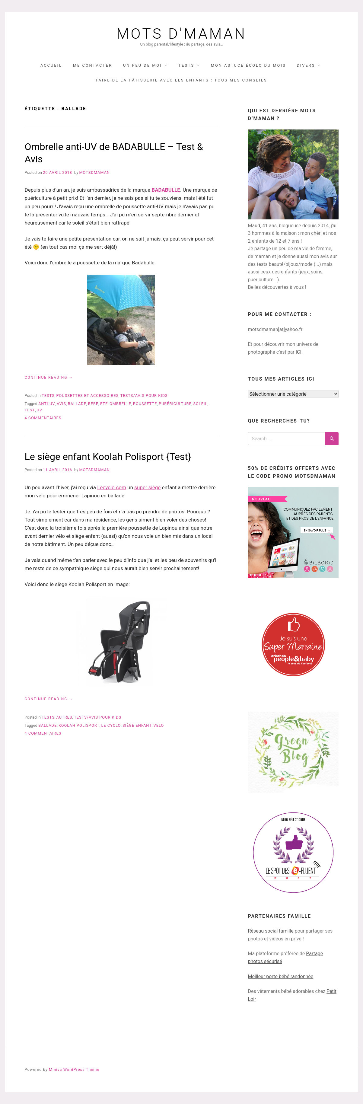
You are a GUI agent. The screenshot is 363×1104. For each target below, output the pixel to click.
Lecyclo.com (111, 487)
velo (159, 725)
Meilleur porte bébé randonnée (281, 976)
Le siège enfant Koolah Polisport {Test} (108, 456)
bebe (93, 403)
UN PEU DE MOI (142, 65)
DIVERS (306, 65)
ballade (77, 403)
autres (64, 717)
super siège (147, 487)
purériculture (175, 403)
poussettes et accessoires (87, 395)
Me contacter (92, 65)
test (30, 410)
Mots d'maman (181, 34)
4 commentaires (43, 418)
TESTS (186, 65)
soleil (200, 403)
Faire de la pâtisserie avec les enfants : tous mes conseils (181, 80)
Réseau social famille (271, 931)
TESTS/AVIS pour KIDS (144, 395)
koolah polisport (79, 725)
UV (39, 410)
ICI (298, 352)
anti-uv (46, 403)
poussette (145, 403)
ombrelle (120, 403)
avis (61, 403)
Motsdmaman (94, 172)
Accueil (51, 65)
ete (104, 403)
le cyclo (111, 725)
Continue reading (49, 378)
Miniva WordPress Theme (74, 1069)
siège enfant (137, 725)
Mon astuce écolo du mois (248, 65)
